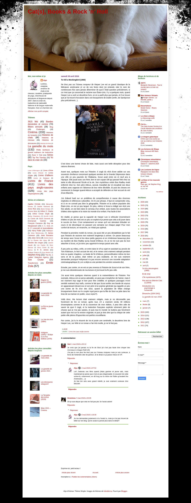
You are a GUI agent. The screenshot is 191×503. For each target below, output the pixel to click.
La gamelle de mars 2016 (152, 297)
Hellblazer (49, 230)
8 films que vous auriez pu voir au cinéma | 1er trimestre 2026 (151, 141)
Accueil (95, 473)
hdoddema (108, 491)
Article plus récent (68, 473)
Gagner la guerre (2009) (46, 281)
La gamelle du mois (40, 146)
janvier (145, 308)
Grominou (71, 398)
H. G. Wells (46, 226)
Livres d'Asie (48, 170)
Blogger (124, 491)
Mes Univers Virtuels (149, 95)
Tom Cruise (36, 260)
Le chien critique (147, 116)
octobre (146, 245)
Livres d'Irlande (38, 173)
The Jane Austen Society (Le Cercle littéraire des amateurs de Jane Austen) (151, 128)
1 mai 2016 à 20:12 (78, 344)
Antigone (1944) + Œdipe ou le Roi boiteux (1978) (47, 336)
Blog (51, 127)
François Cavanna (35, 223)
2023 (143, 212)
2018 (143, 229)
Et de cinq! (146, 274)
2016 (143, 236)
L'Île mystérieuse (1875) (151, 277)
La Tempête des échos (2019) (45, 397)
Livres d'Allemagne (34, 170)
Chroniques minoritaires (151, 159)
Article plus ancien (122, 473)
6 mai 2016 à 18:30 (88, 415)
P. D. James (43, 250)
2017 (143, 232)
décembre (147, 239)
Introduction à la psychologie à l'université (148, 288)
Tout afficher (159, 191)
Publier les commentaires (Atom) (84, 477)
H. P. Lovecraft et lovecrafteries (40, 228)
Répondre (71, 358)
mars (145, 301)
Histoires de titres (45, 143)
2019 (143, 226)
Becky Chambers (34, 216)
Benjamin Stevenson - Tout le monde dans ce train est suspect (151, 87)
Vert (69, 344)
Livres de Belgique (41, 178)
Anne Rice (32, 209)
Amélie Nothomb (43, 206)
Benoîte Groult (48, 216)
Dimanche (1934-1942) (151, 294)
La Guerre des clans (39, 240)
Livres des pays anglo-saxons (79, 331)
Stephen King (34, 255)
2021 (143, 219)
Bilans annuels (35, 127)
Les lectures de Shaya (150, 149)
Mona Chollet (41, 247)
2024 (143, 209)
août (145, 252)
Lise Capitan (41, 245)
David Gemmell (44, 218)
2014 (143, 315)
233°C (143, 83)
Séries (50, 155)
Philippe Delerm (33, 252)
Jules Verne (36, 238)
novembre (147, 242)
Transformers (33, 263)
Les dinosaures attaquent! (47, 383)
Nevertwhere (146, 106)
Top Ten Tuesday (39, 158)
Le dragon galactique (149, 137)
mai (144, 262)
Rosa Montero (46, 252)
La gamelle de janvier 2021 (46, 370)
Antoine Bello (32, 211)
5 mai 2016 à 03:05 (83, 398)
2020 (143, 222)
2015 (143, 312)
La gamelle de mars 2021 (46, 357)
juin (144, 259)
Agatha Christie (34, 204)
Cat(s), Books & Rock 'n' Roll (68, 11)
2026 (143, 202)
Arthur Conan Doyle (40, 214)
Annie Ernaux (46, 209)
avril (144, 266)
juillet (145, 255)
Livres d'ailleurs (45, 175)
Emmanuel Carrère (37, 221)
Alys (75, 368)
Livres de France (40, 180)
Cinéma (32, 132)
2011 (143, 326)
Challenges (40, 129)
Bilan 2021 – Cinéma (45, 409)
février (145, 304)
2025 (143, 205)
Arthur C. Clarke (46, 211)
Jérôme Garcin (48, 238)
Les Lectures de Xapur (150, 170)
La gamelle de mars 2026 (46, 294)
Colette (32, 218)
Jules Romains (47, 235)
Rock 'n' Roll (37, 155)
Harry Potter (36, 231)
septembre (147, 249)
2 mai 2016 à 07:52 (88, 368)
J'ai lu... (144, 124)
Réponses (74, 363)
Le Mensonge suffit (148, 118)
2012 (143, 322)
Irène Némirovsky (37, 233)
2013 (143, 319)
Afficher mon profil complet (38, 111)
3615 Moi (33, 121)
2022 (143, 215)
